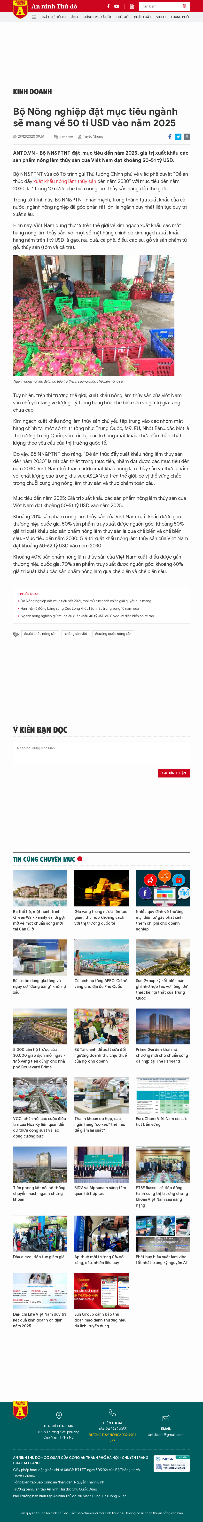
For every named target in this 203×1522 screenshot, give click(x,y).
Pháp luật (142, 17)
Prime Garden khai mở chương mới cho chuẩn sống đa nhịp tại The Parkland (162, 1055)
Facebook (170, 137)
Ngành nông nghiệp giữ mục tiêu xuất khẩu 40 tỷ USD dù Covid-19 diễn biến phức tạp (87, 616)
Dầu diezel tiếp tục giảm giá (38, 1257)
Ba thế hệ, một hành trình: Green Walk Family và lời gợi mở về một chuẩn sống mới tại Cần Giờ (39, 920)
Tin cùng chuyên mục (44, 859)
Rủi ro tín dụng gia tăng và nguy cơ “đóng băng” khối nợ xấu (39, 986)
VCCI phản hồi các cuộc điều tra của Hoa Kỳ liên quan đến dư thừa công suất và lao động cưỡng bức (39, 1127)
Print (187, 137)
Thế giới (122, 17)
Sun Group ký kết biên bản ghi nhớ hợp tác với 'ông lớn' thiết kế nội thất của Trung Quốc (162, 989)
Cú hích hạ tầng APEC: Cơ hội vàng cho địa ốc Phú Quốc (101, 983)
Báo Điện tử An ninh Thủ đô (20, 9)
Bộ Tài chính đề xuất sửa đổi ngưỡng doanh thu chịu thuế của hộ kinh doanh (100, 1055)
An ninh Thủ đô (54, 6)
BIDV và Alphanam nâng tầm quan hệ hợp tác (100, 1191)
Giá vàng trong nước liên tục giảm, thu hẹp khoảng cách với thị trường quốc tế (100, 917)
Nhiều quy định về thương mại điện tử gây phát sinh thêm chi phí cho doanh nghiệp (160, 920)
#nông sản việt (75, 634)
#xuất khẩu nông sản (40, 634)
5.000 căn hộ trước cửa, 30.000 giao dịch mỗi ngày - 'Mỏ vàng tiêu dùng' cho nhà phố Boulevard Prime (39, 1058)
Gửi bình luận (174, 773)
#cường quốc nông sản (113, 634)
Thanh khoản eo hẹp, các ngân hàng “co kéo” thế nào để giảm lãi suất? (99, 1124)
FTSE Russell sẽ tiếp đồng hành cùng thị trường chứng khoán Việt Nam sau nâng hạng (162, 1197)
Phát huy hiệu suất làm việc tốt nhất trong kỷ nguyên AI (161, 1260)
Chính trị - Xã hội (97, 17)
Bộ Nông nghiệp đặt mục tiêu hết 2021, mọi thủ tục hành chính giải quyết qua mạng (86, 601)
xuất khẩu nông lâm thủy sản (64, 181)
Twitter (178, 137)
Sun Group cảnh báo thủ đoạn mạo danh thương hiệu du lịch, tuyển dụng (100, 1320)
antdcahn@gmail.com (166, 1435)
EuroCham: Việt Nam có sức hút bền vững (161, 1121)
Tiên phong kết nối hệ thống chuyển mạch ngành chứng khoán (39, 1194)
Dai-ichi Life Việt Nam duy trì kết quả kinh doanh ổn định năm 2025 (39, 1320)
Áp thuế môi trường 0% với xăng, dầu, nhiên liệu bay (99, 1260)
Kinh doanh (32, 91)
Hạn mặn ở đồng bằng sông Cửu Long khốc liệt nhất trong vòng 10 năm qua (80, 609)
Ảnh (74, 17)
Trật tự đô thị (53, 17)
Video (161, 17)
